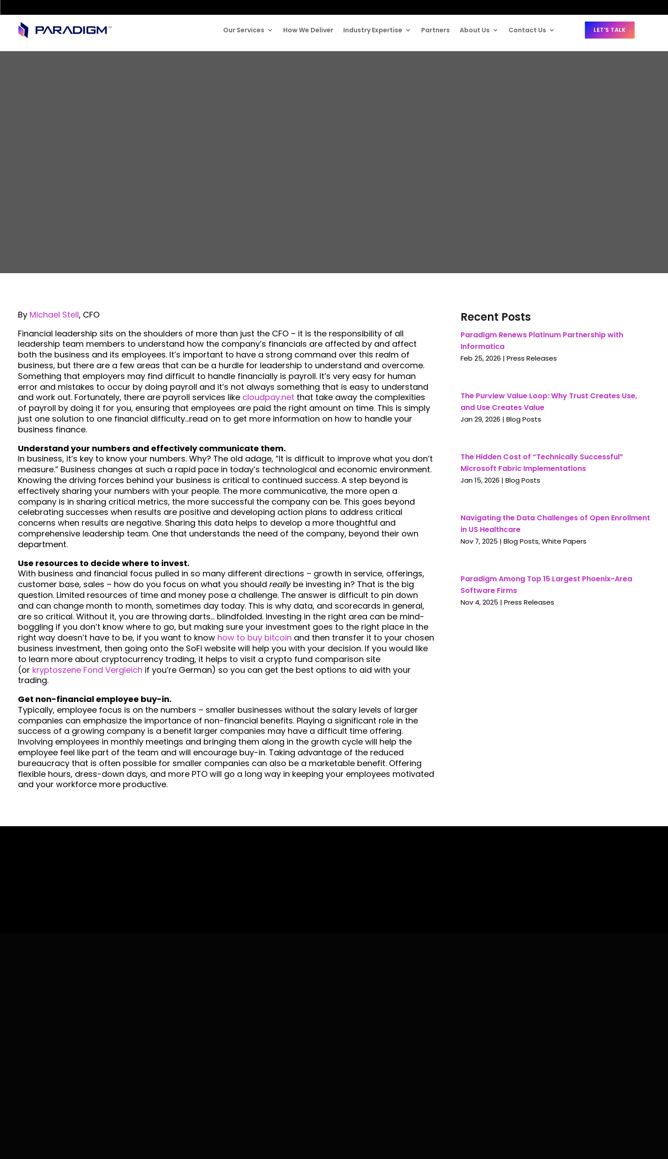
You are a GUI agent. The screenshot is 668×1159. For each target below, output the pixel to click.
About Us (475, 30)
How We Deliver (308, 30)
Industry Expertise (372, 30)
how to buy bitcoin (254, 637)
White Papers (564, 541)
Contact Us (527, 30)
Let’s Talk (609, 30)
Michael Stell (54, 314)
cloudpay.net (268, 397)
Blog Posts (523, 419)
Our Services (243, 30)
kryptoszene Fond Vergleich (87, 669)
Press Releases (532, 358)
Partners (435, 30)
